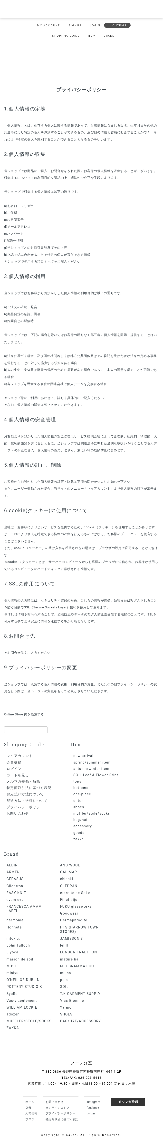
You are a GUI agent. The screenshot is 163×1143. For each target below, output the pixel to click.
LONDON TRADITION (78, 952)
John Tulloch (18, 945)
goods (79, 833)
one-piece (82, 794)
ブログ (29, 1119)
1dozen (13, 1014)
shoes (78, 807)
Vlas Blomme (72, 1001)
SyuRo (12, 994)
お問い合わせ (18, 813)
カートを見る (18, 775)
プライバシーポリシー (25, 807)
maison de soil (20, 959)
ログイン (14, 769)
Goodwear (69, 913)
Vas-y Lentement (22, 1001)
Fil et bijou (70, 900)
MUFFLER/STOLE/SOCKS (29, 1021)
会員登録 (14, 762)
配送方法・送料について (27, 801)
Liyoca (13, 952)
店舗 (28, 1108)
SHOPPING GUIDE (66, 35)
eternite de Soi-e (75, 893)
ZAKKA (13, 1028)
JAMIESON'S (71, 938)
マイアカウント (20, 756)
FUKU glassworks (76, 906)
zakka (78, 839)
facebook (92, 1108)
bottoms (80, 788)
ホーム (29, 1102)
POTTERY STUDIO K (24, 987)
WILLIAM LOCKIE (22, 1007)
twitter (90, 1113)
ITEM (92, 35)
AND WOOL (70, 865)
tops (77, 781)
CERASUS (15, 879)
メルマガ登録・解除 (23, 781)
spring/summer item (92, 762)
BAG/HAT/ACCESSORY (80, 1021)
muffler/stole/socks (91, 813)
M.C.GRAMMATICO (77, 966)
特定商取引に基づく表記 (62, 1119)
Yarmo (66, 1007)
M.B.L (12, 966)
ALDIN (12, 865)
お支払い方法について (25, 794)
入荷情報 (31, 1113)
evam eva (15, 900)
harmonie (15, 920)
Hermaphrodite (73, 920)
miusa (65, 973)
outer (78, 801)
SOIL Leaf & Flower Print (95, 775)
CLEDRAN (68, 886)
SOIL (64, 987)
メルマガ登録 (128, 1102)
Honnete (14, 927)
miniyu (13, 973)
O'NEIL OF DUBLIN (23, 980)
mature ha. (70, 959)
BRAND (109, 35)
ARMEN (13, 872)
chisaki (66, 879)
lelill (64, 945)
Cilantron (15, 886)
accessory (82, 826)
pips (64, 980)
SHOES (66, 1014)
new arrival (83, 756)
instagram (93, 1102)
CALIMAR (68, 872)
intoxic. (13, 938)
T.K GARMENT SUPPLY (80, 994)
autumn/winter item (91, 769)
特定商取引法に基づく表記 (29, 788)
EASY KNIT (16, 893)
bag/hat (80, 820)
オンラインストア (57, 1108)
